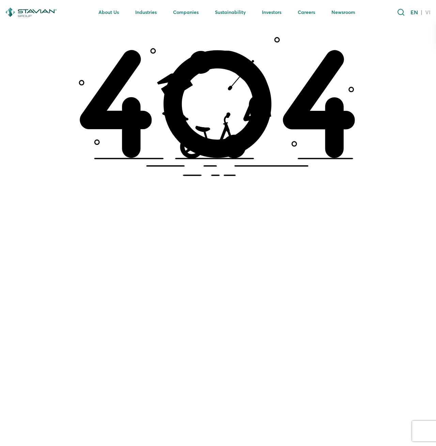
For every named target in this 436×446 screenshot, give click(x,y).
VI (428, 12)
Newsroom (343, 12)
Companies (186, 12)
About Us (108, 12)
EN (414, 12)
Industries (146, 12)
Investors (271, 12)
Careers (306, 12)
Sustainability (230, 12)
